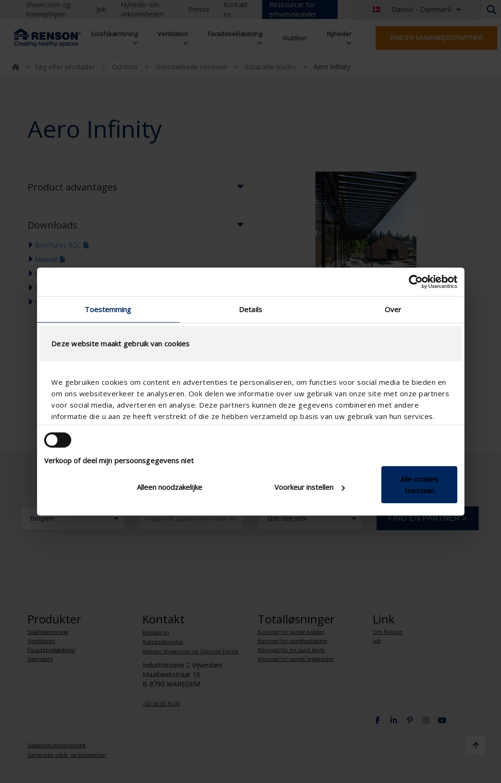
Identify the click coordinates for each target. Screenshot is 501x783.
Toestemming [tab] (108, 309)
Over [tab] (393, 309)
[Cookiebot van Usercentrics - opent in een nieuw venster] (415, 282)
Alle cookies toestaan (419, 484)
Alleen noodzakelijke (169, 487)
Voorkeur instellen (309, 487)
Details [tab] (250, 309)
